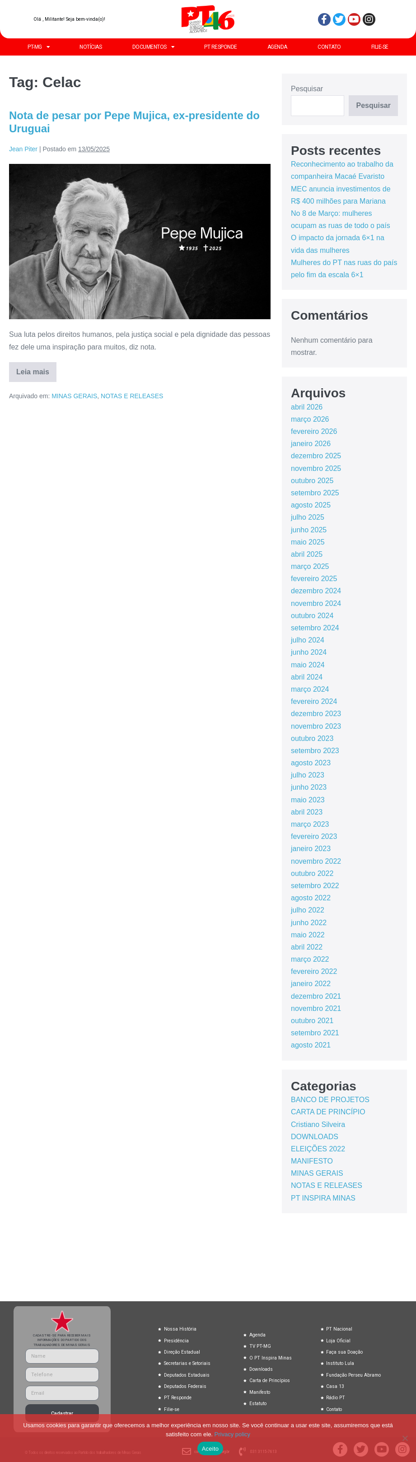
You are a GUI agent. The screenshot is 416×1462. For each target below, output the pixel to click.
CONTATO (329, 47)
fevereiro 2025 (314, 578)
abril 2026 (307, 407)
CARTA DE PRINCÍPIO (328, 1112)
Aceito (210, 1448)
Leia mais (36, 369)
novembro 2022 (316, 861)
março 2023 (310, 824)
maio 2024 (308, 665)
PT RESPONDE (220, 47)
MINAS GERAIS (74, 396)
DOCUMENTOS (153, 47)
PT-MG (38, 47)
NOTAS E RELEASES (132, 396)
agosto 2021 (311, 1045)
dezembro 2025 (316, 456)
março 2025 (310, 566)
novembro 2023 (316, 726)
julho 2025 (307, 517)
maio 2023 (308, 800)
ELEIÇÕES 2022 (318, 1149)
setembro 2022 (315, 885)
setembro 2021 (315, 1033)
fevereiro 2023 (314, 836)
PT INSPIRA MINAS (323, 1198)
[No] (404, 1438)
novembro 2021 (316, 1008)
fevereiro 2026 (314, 431)
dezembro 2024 (316, 591)
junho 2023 (309, 787)
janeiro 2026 (311, 443)
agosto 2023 (311, 763)
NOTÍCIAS (90, 47)
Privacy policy (232, 1434)
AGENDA (277, 47)
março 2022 (310, 959)
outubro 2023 (312, 738)
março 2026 (310, 419)
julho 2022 (307, 910)
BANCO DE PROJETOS (330, 1099)
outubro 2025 (312, 480)
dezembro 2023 (316, 713)
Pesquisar (307, 89)
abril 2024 (307, 677)
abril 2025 (307, 554)
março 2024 (310, 689)
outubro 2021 (312, 1020)
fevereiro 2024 (314, 701)
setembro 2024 (315, 628)
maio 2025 (308, 542)
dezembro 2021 (316, 996)
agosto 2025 (311, 505)
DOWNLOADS (314, 1137)
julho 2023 (307, 775)
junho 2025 (309, 530)
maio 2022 (308, 935)
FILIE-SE (379, 47)
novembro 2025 (316, 468)
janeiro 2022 (311, 983)
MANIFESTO (312, 1161)
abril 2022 (307, 947)
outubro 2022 (312, 873)
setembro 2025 (315, 493)
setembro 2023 (315, 750)
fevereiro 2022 (314, 971)
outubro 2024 (312, 615)
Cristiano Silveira (318, 1124)
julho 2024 (307, 640)
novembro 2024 (316, 603)
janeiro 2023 (311, 848)
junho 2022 (309, 923)
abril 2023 (307, 812)
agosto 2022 (311, 898)
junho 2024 (309, 652)
